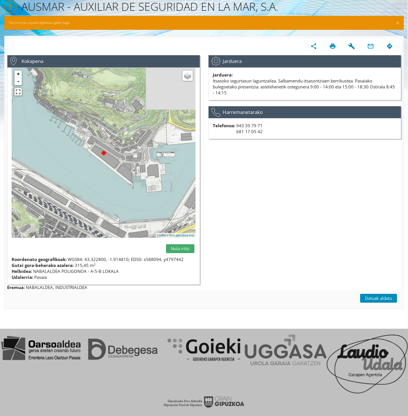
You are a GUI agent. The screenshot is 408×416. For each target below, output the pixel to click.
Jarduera (232, 61)
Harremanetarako (243, 112)
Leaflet (161, 235)
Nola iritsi (180, 248)
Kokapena (32, 61)
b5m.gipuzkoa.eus (181, 235)
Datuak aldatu (378, 298)
